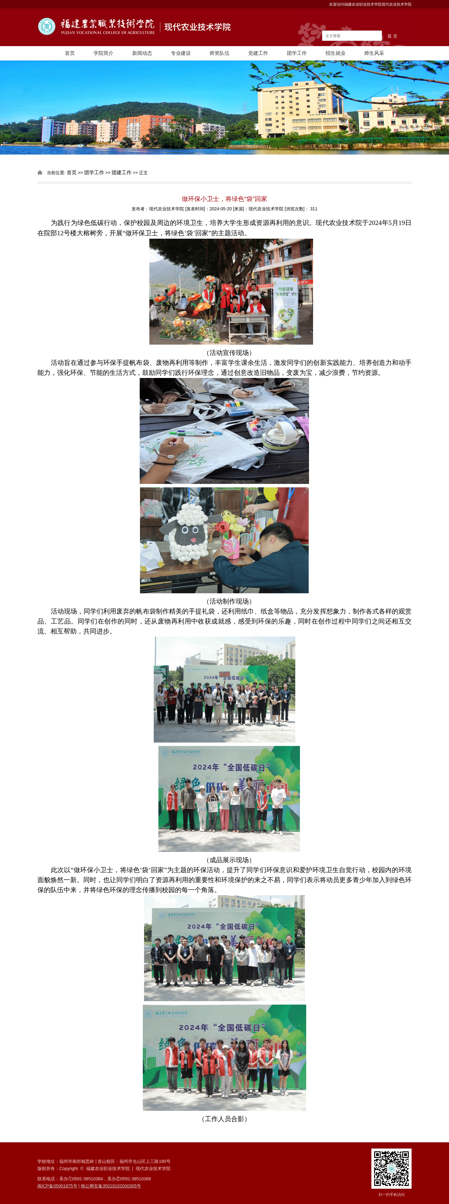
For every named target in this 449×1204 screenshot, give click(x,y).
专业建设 (181, 53)
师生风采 (374, 53)
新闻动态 (142, 53)
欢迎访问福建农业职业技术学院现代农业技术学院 (370, 4)
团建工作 (122, 172)
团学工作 (297, 53)
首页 (70, 53)
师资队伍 (219, 53)
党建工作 (258, 53)
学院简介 (103, 53)
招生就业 (335, 53)
